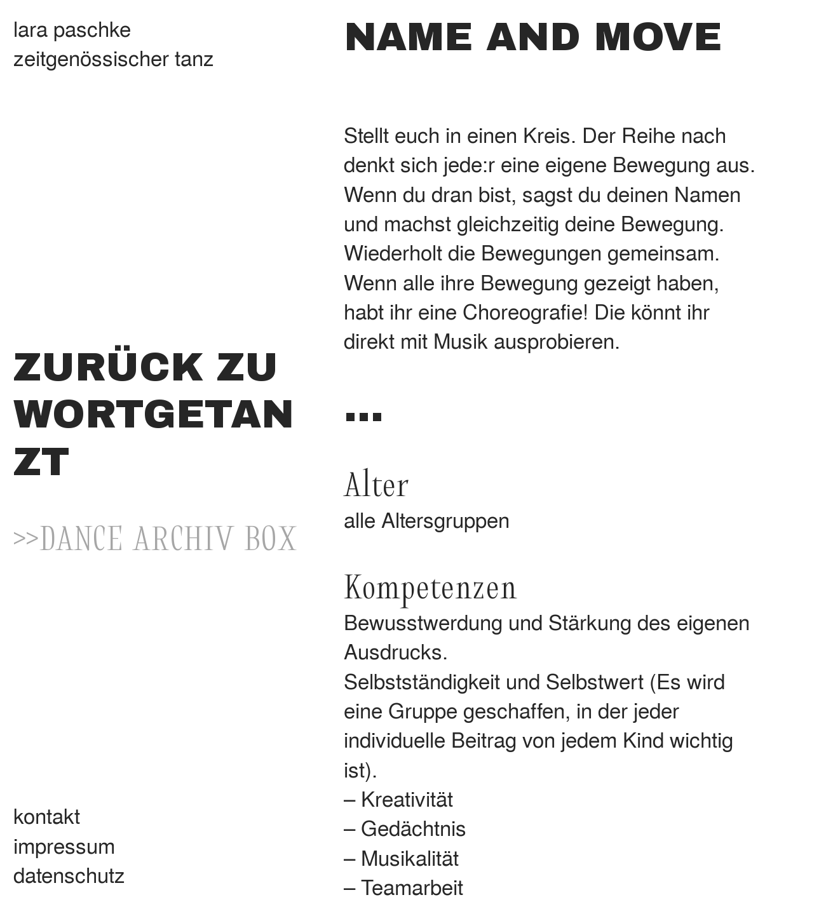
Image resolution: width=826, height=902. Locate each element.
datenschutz (69, 874)
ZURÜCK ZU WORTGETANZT (153, 414)
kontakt (46, 815)
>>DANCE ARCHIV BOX (155, 536)
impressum (64, 845)
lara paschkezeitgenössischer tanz (113, 42)
